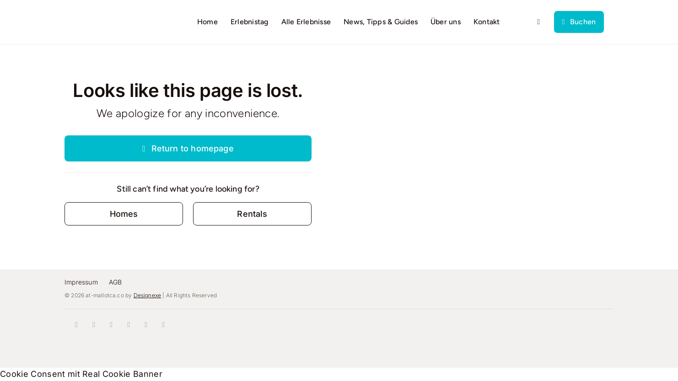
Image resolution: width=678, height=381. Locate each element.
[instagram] (93, 324)
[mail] (163, 324)
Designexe (147, 295)
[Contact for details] (124, 213)
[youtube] (128, 324)
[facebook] (76, 324)
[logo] (104, 16)
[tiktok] (111, 324)
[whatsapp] (146, 324)
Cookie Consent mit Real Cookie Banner (81, 374)
